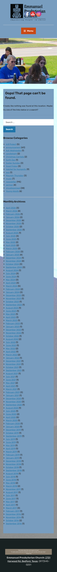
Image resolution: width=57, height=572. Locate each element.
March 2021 (11, 389)
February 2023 (13, 323)
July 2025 (11, 236)
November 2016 (13, 517)
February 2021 (13, 392)
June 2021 (11, 380)
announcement (13, 147)
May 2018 (10, 483)
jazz (8, 172)
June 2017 (11, 498)
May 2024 (10, 280)
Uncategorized (13, 188)
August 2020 (12, 408)
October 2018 (12, 467)
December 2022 (13, 330)
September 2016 (14, 523)
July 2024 (11, 273)
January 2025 (12, 254)
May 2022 (10, 348)
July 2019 (10, 439)
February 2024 (13, 289)
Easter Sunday (13, 163)
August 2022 (12, 339)
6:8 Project (11, 144)
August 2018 (12, 473)
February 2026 (13, 214)
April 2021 (10, 386)
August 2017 (12, 492)
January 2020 (12, 426)
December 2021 (13, 361)
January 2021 (12, 395)
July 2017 (10, 495)
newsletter (11, 182)
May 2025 (10, 242)
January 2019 (12, 458)
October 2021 (12, 367)
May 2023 (10, 314)
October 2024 (12, 264)
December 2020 (13, 398)
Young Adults (12, 191)
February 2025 (13, 251)
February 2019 (13, 455)
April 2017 (10, 505)
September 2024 (14, 267)
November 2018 (13, 464)
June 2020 (11, 414)
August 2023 (12, 308)
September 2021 (14, 370)
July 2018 (10, 476)
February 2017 (13, 511)
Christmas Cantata (15, 157)
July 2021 (10, 376)
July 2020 (11, 411)
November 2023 (13, 298)
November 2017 (13, 489)
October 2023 (12, 301)
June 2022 (11, 345)
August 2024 (12, 270)
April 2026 (11, 208)
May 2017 (10, 501)
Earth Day (10, 160)
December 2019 (13, 430)
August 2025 (12, 233)
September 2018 (14, 470)
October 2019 (12, 433)
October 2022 (12, 336)
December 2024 (13, 258)
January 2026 (12, 217)
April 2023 (11, 317)
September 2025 (14, 229)
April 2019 (10, 448)
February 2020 (13, 423)
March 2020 (11, 420)
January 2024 (12, 292)
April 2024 (11, 283)
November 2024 (13, 261)
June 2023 (11, 311)
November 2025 (13, 223)
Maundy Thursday (14, 175)
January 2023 (12, 326)
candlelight (11, 153)
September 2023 (14, 305)
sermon (9, 185)
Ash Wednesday (13, 150)
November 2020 (13, 401)
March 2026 (11, 211)
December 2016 (13, 514)
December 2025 (13, 220)
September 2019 (14, 436)
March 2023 (11, 320)
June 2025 (11, 239)
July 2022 (10, 342)
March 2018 (11, 486)
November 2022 (13, 333)
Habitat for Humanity (16, 169)
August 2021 (12, 373)
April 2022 (11, 351)
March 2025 (11, 248)
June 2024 (11, 276)
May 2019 (10, 445)
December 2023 (13, 295)
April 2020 (11, 417)
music (9, 178)
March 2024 (11, 286)
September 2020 (14, 405)
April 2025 (11, 245)
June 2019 (11, 442)
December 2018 (13, 461)
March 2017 (11, 508)
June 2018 (11, 480)
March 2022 (11, 355)
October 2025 (12, 226)
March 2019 (11, 451)
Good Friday (11, 166)
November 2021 (13, 364)
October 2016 (12, 520)
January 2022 (12, 358)
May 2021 (10, 383)
